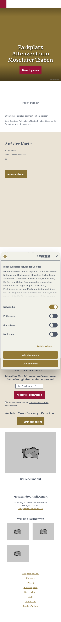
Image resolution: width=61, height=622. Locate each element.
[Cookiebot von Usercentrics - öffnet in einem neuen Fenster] (38, 256)
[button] (3, 4)
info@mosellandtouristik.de (30, 508)
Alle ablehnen (30, 363)
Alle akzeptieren (30, 355)
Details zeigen (44, 346)
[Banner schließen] (57, 256)
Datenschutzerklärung (39, 402)
